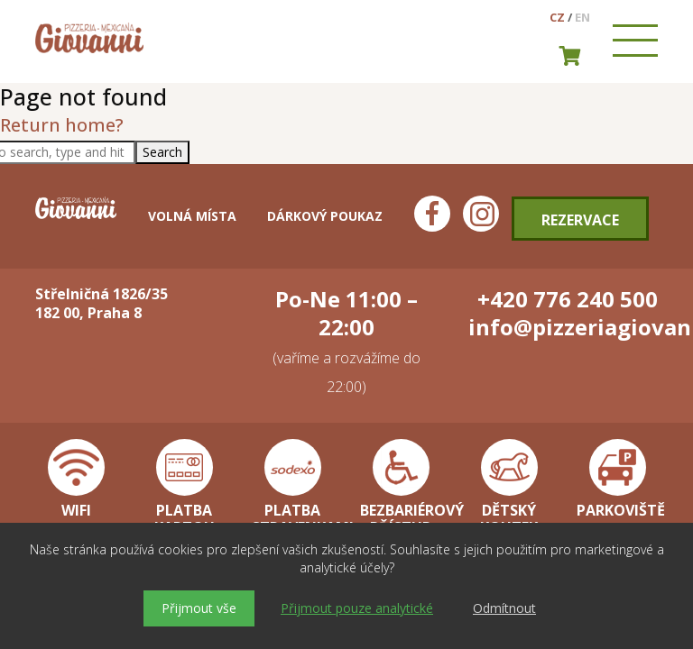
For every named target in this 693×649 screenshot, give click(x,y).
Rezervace (580, 220)
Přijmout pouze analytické (357, 608)
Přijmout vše (199, 608)
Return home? (62, 125)
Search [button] (162, 151)
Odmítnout (504, 608)
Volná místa (192, 215)
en (582, 17)
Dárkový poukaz (325, 215)
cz (557, 17)
